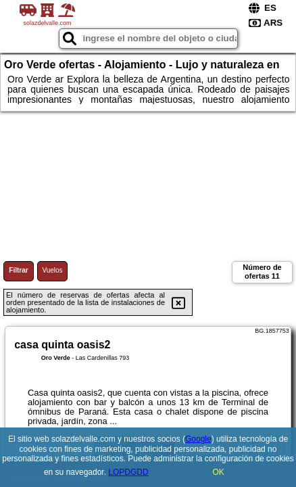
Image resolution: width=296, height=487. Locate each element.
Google (198, 439)
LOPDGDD (128, 472)
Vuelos (52, 270)
